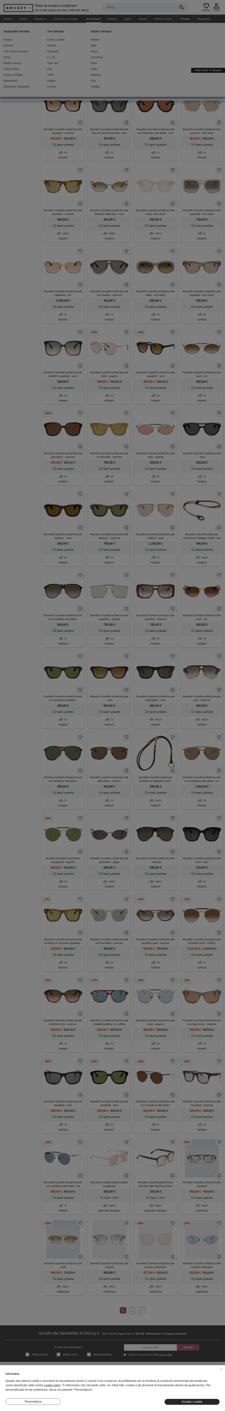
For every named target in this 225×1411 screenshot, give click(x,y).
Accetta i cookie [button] (192, 1401)
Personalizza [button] (33, 1401)
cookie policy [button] (52, 1385)
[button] (222, 1369)
